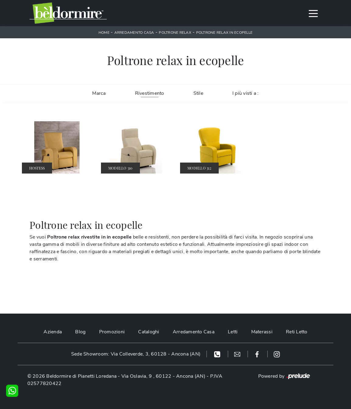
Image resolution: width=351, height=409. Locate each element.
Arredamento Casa (134, 32)
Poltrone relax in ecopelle (224, 32)
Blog (80, 331)
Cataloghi (148, 331)
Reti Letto (297, 331)
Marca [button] (99, 93)
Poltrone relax (175, 32)
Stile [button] (198, 93)
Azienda (52, 331)
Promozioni (112, 331)
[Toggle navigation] (313, 13)
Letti (233, 331)
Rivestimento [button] (149, 93)
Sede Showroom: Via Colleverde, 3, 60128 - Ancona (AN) (135, 354)
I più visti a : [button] (245, 93)
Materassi (262, 331)
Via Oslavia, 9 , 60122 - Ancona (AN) (163, 376)
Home (104, 32)
